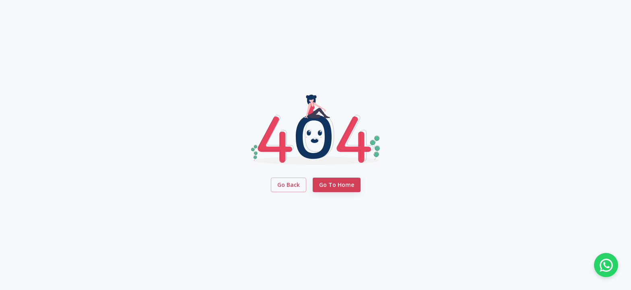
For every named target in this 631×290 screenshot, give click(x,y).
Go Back (288, 185)
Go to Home (337, 185)
